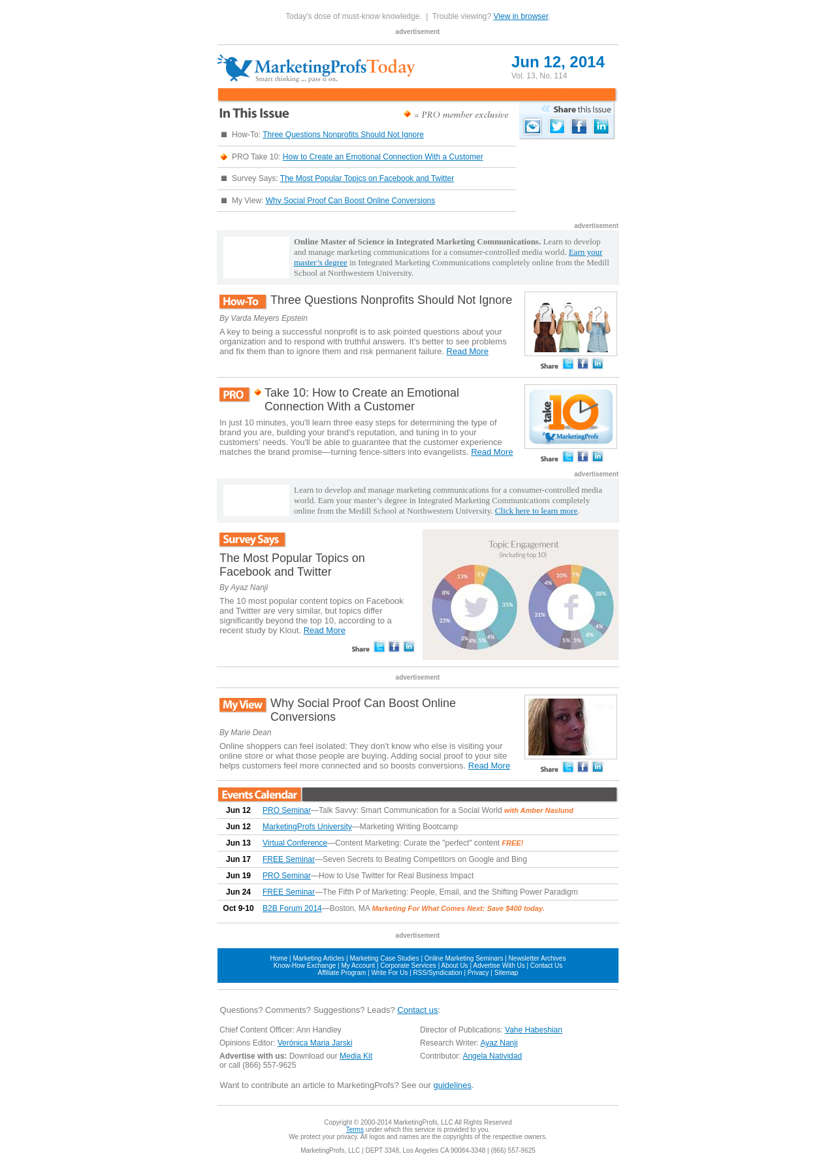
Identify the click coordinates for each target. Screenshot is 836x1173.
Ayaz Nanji (498, 1043)
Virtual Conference (295, 843)
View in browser (521, 16)
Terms (355, 1129)
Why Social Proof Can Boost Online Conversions (350, 200)
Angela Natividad (492, 1056)
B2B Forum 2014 (292, 908)
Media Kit (356, 1056)
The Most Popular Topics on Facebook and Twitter (367, 178)
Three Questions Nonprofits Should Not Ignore (343, 134)
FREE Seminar (289, 859)
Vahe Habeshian (533, 1029)
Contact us (417, 1010)
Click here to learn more (536, 511)
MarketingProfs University (307, 826)
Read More (468, 351)
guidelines (452, 1085)
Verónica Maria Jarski (315, 1043)
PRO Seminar (287, 810)
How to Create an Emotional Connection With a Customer (383, 156)
